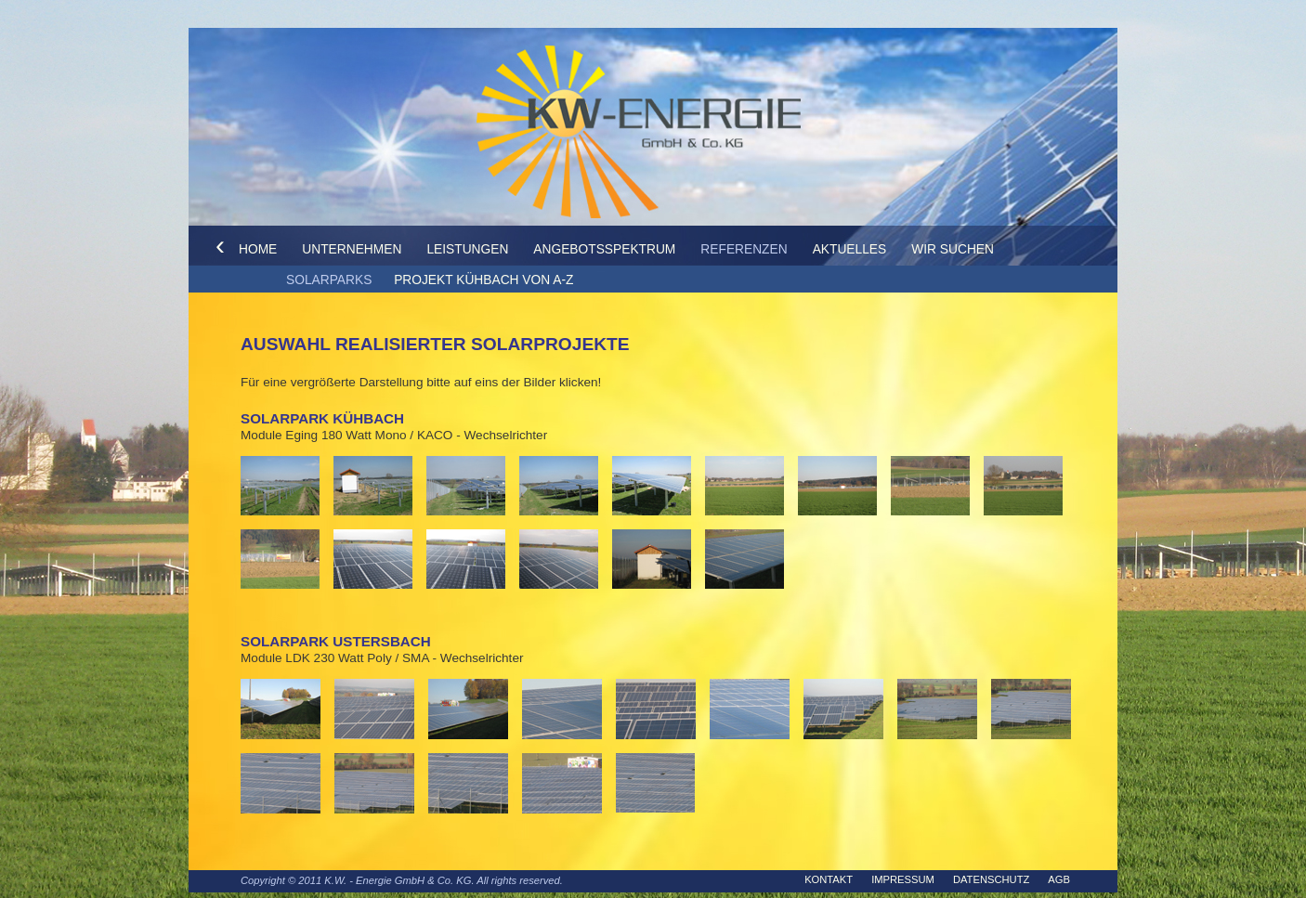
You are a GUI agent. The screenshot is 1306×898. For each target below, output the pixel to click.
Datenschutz (991, 879)
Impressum (902, 879)
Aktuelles (850, 249)
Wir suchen (952, 249)
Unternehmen (351, 249)
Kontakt (828, 879)
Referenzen (743, 249)
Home (258, 249)
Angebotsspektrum (604, 249)
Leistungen (467, 249)
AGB (1059, 879)
